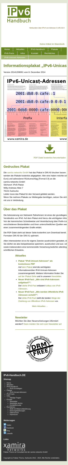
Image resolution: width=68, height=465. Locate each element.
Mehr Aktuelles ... (40, 306)
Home (7, 49)
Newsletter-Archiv (16, 403)
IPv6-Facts (9, 53)
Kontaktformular (15, 405)
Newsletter (56, 276)
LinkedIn (8, 433)
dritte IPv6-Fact (29, 298)
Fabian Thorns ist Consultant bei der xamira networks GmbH (26, 451)
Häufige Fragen (15, 398)
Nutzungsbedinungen (17, 411)
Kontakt (34, 53)
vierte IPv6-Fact (29, 285)
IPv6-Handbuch (38, 49)
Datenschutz (14, 412)
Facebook (9, 428)
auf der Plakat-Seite (27, 276)
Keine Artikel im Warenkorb (52, 44)
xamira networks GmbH (18, 172)
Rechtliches (49, 53)
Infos (22, 53)
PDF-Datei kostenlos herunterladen (50, 158)
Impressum (14, 414)
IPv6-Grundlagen (16, 388)
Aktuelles (20, 49)
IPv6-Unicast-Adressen (14, 57)
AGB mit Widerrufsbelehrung (20, 409)
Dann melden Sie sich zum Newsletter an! (43, 324)
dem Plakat (27, 267)
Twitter (7, 425)
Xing (7, 431)
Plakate (54, 49)
